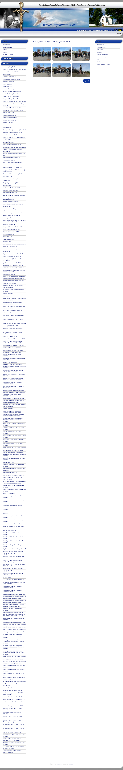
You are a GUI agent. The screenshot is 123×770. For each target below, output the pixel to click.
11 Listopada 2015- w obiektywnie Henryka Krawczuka (13, 290)
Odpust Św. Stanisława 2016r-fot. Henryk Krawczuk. (13, 329)
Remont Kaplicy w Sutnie (9, 493)
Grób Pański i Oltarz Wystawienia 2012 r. (13, 110)
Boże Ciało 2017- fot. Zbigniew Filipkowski (13, 475)
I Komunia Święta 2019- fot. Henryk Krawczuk (14, 681)
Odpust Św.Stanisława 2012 (9, 115)
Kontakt (5, 49)
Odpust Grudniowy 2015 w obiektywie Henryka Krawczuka (12, 303)
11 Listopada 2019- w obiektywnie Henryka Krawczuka (13, 725)
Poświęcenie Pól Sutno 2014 (10, 192)
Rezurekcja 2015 (7, 241)
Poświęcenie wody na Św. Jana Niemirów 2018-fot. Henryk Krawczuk (13, 574)
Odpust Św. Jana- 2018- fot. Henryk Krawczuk (14, 624)
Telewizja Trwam (101, 47)
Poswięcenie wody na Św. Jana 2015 (12, 256)
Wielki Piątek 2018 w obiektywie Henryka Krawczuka (13, 541)
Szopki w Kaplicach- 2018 (9, 530)
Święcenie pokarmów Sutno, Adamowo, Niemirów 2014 (12, 179)
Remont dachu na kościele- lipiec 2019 (12, 697)
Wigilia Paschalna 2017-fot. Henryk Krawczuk (14, 447)
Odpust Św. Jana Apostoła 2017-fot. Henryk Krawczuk (13, 527)
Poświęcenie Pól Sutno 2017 (10, 472)
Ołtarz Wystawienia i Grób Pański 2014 (12, 167)
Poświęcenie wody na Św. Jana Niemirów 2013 (14, 147)
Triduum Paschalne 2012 (9, 112)
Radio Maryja (100, 44)
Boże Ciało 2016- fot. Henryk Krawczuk (13, 350)
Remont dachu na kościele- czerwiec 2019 (13, 688)
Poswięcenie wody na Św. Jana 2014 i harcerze (14, 213)
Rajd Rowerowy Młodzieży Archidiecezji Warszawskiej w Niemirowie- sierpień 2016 (13, 378)
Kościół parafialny (7, 84)
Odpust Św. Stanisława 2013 (10, 135)
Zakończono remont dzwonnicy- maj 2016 (13, 345)
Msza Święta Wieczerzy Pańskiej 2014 (12, 174)
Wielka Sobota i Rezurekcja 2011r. (11, 79)
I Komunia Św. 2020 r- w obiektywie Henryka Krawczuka (14, 743)
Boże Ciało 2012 (7, 74)
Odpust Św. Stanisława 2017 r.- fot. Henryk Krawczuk (13, 465)
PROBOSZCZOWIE (8, 54)
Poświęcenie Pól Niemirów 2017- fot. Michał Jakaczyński (14, 469)
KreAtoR (59, 764)
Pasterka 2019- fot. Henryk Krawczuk (12, 732)
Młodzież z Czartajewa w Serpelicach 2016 (13, 390)
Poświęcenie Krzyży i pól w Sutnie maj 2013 (14, 137)
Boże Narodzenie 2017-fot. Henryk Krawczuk (14, 524)
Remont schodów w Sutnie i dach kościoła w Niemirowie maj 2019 (14, 678)
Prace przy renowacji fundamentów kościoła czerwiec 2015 (13, 259)
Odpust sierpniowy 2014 (9, 224)
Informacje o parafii (7, 47)
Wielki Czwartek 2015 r (8, 234)
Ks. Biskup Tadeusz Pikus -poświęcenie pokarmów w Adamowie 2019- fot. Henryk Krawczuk (13, 641)
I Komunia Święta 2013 (8, 142)
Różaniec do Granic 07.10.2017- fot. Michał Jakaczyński (13, 512)
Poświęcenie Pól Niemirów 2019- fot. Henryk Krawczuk (14, 670)
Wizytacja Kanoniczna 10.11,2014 (11, 231)
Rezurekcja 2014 (7, 185)
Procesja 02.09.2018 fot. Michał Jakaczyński (14, 594)
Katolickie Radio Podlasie (103, 64)
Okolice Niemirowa (7, 86)
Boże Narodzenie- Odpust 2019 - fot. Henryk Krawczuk (14, 735)
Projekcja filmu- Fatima (8, 462)
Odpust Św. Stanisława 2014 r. (10, 190)
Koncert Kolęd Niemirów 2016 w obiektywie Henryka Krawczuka (14, 307)
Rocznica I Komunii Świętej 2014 (11, 201)
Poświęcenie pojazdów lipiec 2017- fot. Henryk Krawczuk (14, 490)
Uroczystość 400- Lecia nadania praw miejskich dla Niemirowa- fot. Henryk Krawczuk (12, 354)
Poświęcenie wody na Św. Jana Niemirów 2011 (14, 101)
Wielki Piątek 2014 (7, 176)
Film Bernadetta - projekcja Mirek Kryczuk (13, 398)
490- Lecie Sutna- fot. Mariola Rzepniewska (13, 579)
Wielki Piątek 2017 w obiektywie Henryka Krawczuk (13, 440)
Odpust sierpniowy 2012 (9, 67)
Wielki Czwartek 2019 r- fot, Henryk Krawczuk (14, 629)
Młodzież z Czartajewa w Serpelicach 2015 (13, 280)
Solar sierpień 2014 (7, 218)
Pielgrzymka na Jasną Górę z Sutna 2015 (13, 254)
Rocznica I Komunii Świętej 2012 (11, 71)
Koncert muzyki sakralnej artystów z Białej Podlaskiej (13, 104)
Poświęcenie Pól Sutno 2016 (10, 336)
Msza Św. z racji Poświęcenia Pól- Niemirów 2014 (14, 195)
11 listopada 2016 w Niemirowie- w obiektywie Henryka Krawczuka (14, 405)
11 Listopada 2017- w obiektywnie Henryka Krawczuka (13, 520)
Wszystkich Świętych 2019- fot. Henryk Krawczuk (12, 717)
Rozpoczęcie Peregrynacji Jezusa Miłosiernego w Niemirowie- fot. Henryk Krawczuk (14, 482)
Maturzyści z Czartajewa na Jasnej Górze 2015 (14, 244)
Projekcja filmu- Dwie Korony (10, 554)
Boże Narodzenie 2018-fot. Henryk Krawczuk (14, 622)
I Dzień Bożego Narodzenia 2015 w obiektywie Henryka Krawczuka (14, 299)
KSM (98, 59)
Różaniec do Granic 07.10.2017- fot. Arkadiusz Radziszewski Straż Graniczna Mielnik (14, 504)
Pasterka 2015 (6, 296)
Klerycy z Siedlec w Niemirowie (11, 96)
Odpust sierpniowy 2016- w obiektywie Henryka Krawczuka (12, 382)
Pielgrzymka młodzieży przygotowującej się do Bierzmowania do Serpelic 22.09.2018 (14, 597)
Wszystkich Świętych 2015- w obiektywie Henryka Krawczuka (13, 286)
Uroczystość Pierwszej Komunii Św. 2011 (13, 89)
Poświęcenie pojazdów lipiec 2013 (11, 157)
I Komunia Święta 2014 (8, 199)
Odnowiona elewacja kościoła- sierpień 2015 (14, 267)
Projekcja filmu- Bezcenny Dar (10, 570)
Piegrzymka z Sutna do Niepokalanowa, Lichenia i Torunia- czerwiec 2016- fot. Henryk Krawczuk (14, 366)
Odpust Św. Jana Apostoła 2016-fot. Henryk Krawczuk (13, 428)
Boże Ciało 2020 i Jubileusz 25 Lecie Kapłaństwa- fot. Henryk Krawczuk (12, 739)
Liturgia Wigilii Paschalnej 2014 (11, 183)
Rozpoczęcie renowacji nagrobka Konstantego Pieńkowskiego (14, 358)
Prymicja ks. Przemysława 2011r (11, 94)
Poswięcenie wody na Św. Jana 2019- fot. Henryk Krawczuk (13, 693)
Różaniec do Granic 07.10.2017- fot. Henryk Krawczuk (14, 500)
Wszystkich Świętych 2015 (9, 283)
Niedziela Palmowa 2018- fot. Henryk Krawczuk (12, 533)
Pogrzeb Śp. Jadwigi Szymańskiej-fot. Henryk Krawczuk (14, 458)
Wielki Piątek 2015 (7, 236)
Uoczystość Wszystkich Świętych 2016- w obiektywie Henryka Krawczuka (13, 401)
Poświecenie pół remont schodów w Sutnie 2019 (13, 674)
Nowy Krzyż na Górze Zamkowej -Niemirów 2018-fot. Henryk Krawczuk (14, 565)
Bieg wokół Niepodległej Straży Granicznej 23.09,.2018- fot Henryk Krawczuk (13, 605)
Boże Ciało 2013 (7, 139)
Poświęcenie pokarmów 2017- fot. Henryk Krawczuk (13, 444)
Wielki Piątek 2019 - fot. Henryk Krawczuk (13, 632)
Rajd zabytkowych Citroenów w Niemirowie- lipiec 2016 (14, 374)
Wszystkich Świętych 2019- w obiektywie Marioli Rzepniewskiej (13, 721)
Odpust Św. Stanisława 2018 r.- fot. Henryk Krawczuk (13, 557)
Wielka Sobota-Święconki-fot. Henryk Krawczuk (12, 545)
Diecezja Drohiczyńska (102, 54)
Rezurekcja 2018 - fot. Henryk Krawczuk (13, 551)
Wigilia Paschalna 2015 (8, 239)
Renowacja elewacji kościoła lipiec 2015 (13, 265)
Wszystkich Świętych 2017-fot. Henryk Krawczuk (12, 516)
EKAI (98, 62)
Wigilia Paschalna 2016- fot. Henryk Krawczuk (14, 323)
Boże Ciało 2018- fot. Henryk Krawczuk (13, 568)
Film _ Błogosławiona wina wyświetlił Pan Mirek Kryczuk (13, 386)
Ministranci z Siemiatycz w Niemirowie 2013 (14, 132)
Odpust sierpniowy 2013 (9, 160)
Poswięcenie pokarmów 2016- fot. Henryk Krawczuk (13, 320)
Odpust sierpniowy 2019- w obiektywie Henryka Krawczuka (12, 709)
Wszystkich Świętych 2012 (9, 122)
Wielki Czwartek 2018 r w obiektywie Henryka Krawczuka (14, 537)
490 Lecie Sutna (7, 577)
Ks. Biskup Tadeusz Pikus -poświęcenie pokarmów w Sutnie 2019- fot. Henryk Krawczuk (12, 636)
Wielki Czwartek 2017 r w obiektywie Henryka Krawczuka (14, 436)
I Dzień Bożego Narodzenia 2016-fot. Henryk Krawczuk (14, 424)
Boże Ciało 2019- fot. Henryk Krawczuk (13, 690)
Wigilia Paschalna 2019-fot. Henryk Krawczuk (14, 656)
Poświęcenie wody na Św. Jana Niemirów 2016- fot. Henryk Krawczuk (13, 370)
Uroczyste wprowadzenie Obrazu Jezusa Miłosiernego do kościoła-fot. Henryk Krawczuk (12, 419)
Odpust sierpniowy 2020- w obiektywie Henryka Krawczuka (12, 751)
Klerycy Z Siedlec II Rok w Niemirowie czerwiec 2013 (12, 150)
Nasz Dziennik (100, 49)
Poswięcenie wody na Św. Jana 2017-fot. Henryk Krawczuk (13, 478)
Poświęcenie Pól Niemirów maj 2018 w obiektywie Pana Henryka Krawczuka (12, 561)
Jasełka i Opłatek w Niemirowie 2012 (12, 107)
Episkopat (99, 52)
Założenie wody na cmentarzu (10, 362)
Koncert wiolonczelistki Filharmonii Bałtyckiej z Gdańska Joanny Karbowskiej (14, 221)
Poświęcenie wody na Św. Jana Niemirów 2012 (14, 69)
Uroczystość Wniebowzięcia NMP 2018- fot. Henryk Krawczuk (14, 582)
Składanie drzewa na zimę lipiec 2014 (12, 215)
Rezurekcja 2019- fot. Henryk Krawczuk (13, 659)
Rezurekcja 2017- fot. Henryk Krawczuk (13, 450)
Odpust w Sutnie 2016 (8, 408)
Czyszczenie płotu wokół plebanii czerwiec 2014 (13, 209)
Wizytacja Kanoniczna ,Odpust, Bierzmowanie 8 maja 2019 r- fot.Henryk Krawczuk (14, 662)
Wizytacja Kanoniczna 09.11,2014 (11, 229)
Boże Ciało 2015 (7, 251)
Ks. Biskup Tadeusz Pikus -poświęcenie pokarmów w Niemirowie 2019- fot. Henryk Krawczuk (13, 652)
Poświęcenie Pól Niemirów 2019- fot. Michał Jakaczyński (14, 666)
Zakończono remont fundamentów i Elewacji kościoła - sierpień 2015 (14, 270)
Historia (5, 52)
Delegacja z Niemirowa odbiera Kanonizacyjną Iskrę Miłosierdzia (14, 170)
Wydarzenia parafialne (8, 81)
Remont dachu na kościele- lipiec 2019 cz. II (14, 699)
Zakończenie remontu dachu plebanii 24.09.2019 (12, 713)
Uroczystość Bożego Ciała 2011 (10, 99)
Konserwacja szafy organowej (10, 117)
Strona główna (6, 44)
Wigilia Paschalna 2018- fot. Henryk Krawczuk (14, 549)
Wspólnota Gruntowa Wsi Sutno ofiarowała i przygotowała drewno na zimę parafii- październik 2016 (14, 394)
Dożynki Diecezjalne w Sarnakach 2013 (12, 162)
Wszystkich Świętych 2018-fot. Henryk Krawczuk (12, 609)
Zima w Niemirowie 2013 (9, 125)
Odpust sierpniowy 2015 (9, 274)
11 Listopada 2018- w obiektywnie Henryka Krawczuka (13, 618)
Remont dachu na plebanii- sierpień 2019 (13, 706)
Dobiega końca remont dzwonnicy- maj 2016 (14, 339)
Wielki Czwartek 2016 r (8, 313)
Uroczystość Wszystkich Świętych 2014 (12, 227)
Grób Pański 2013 (7, 127)
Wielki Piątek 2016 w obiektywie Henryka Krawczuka (13, 316)
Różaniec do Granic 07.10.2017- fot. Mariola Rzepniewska (14, 508)
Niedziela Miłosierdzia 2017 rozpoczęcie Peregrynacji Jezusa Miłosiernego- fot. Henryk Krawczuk (14, 454)
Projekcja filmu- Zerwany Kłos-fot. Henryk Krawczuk (13, 486)
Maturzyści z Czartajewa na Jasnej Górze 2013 (14, 130)
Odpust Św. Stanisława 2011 (10, 76)
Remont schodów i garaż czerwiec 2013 (12, 144)
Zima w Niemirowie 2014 (9, 165)
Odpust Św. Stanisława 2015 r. (10, 246)
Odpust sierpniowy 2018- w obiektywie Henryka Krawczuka (12, 586)
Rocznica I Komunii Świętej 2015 (11, 249)
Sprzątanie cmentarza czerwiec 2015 (12, 263)
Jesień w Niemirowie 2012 (9, 120)
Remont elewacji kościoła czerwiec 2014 (13, 204)
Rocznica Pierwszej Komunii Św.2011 (12, 91)
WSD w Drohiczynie (102, 57)
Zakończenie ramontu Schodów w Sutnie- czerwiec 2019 (13, 684)
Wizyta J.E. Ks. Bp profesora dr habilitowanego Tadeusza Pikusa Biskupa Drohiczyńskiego (14, 277)
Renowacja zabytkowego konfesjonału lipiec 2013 (14, 154)
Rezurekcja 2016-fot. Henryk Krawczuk (12, 326)
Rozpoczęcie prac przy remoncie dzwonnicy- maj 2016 (14, 333)
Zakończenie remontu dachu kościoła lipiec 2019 (13, 702)
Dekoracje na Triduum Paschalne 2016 (12, 310)
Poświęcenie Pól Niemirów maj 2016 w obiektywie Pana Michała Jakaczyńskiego (13, 342)
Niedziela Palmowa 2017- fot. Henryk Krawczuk (12, 432)
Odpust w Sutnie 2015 (8, 293)
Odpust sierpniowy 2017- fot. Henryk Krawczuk (12, 496)
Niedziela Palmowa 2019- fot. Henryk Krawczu (14, 627)
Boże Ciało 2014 (7, 206)
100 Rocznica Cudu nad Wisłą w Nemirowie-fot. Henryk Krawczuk (14, 747)
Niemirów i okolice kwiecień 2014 (11, 187)
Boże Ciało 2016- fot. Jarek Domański (12, 347)
